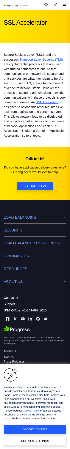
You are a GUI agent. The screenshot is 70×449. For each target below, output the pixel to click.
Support (9, 304)
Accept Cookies (35, 429)
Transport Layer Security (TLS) (41, 59)
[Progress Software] (17, 329)
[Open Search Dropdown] (55, 5)
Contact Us (11, 298)
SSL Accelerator (47, 102)
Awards (9, 357)
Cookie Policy (31, 410)
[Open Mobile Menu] (64, 5)
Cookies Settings (35, 440)
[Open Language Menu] (46, 5)
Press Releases (14, 361)
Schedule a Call (35, 186)
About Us (10, 351)
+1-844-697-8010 (34, 310)
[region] (35, 406)
